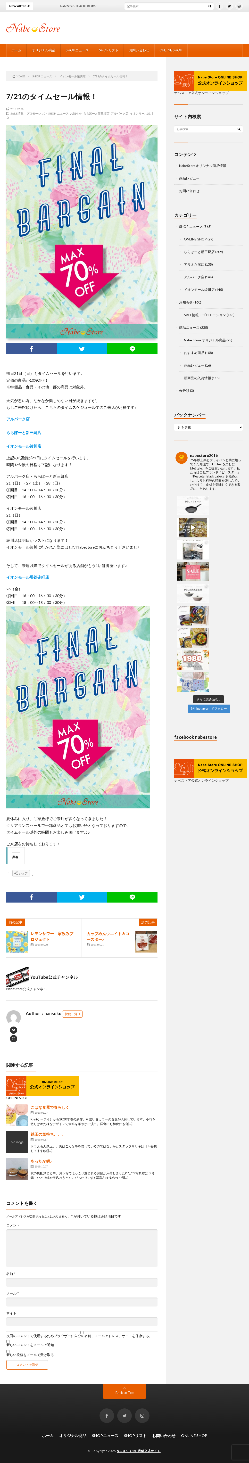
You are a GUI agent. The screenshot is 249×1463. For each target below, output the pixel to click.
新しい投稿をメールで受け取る (30, 1355)
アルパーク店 (119, 113)
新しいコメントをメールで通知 (30, 1345)
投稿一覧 (71, 1014)
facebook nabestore (195, 604)
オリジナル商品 (44, 50)
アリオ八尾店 (194, 264)
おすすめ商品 (194, 353)
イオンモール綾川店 (199, 290)
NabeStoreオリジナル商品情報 (202, 166)
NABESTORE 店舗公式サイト (139, 1451)
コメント (13, 1225)
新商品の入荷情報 (197, 378)
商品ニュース (189, 327)
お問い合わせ (139, 50)
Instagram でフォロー (209, 576)
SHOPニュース (77, 50)
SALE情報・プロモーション (28, 113)
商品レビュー (189, 178)
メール (12, 1293)
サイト (11, 1313)
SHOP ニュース (58, 113)
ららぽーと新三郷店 (96, 113)
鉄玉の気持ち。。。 (48, 1134)
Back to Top (125, 1392)
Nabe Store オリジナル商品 (205, 340)
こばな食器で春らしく (50, 1107)
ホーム (16, 50)
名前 (11, 1273)
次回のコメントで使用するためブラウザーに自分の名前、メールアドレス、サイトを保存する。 (79, 1336)
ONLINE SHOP (170, 50)
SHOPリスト (109, 50)
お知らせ (76, 113)
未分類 (184, 390)
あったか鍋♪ (41, 1161)
